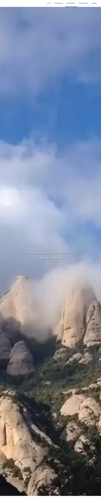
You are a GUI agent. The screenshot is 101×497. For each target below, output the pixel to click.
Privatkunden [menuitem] (72, 4)
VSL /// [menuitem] (52, 4)
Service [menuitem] (94, 4)
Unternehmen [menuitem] (60, 4)
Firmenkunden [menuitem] (84, 4)
